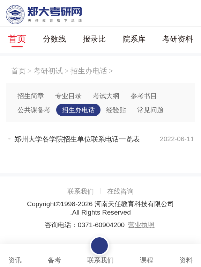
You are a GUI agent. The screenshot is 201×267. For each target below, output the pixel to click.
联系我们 (80, 191)
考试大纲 (106, 96)
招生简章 (30, 96)
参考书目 (144, 96)
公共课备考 (34, 110)
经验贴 (116, 110)
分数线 (54, 39)
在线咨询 (120, 191)
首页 (17, 39)
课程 (146, 254)
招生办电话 (88, 71)
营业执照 (141, 225)
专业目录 (68, 96)
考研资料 (177, 39)
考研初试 (48, 71)
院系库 (134, 39)
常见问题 (150, 110)
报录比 (94, 39)
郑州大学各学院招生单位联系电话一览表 (77, 139)
